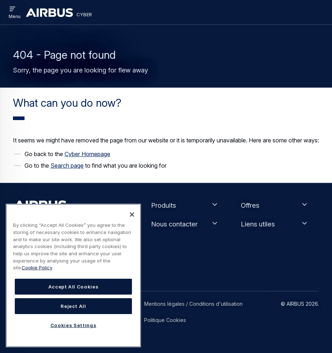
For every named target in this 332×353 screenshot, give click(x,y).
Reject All (73, 306)
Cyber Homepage (87, 154)
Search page (67, 165)
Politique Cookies (165, 320)
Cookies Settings (73, 325)
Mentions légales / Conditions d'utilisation (193, 304)
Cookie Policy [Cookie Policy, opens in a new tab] (37, 267)
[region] (73, 275)
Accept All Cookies (73, 287)
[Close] (132, 214)
